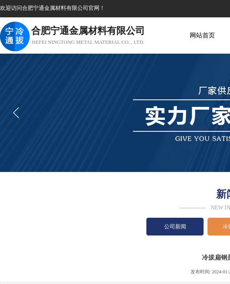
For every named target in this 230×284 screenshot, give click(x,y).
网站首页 (202, 35)
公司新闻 (175, 227)
